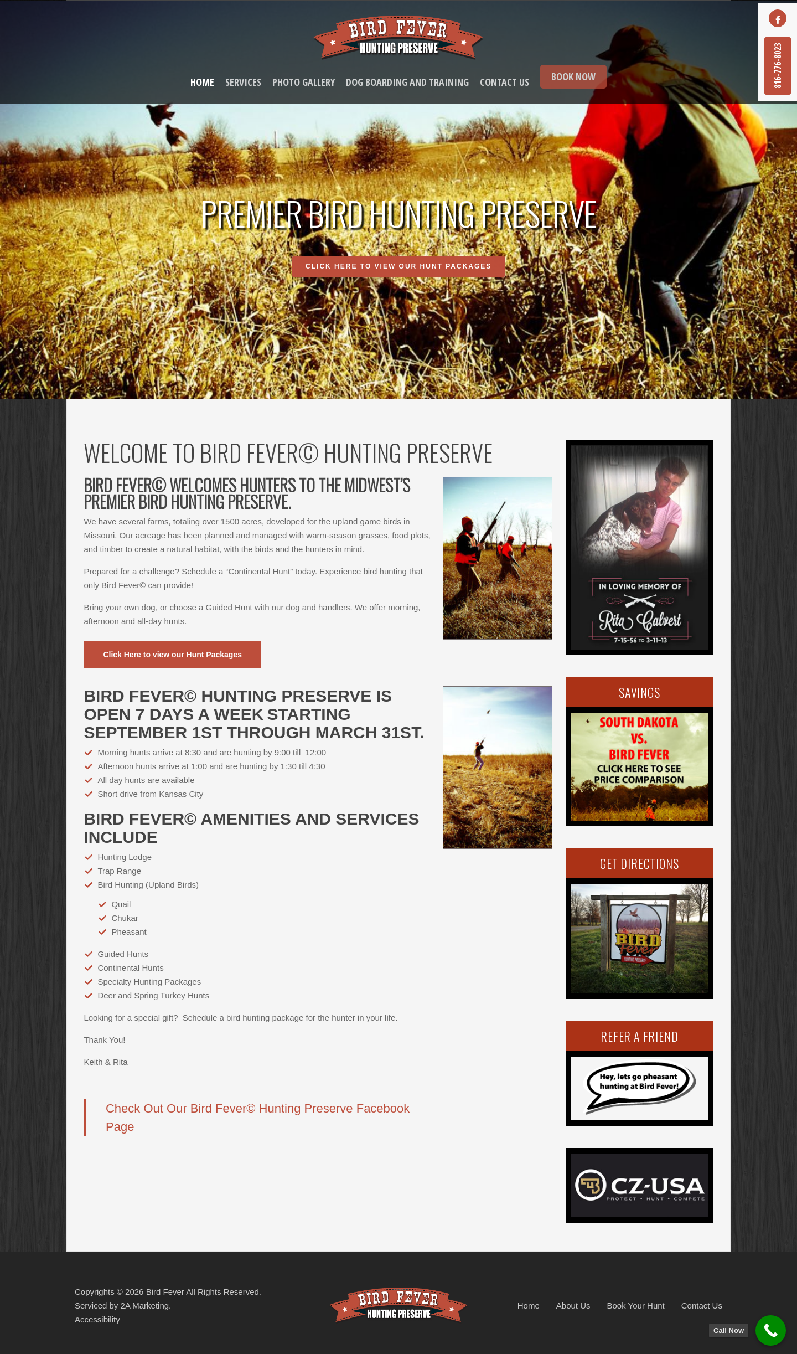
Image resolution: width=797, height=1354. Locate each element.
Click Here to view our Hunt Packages (398, 267)
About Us (573, 1305)
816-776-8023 (778, 66)
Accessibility (97, 1319)
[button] (172, 654)
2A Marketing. (146, 1305)
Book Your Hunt (636, 1305)
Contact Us (701, 1305)
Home (528, 1305)
